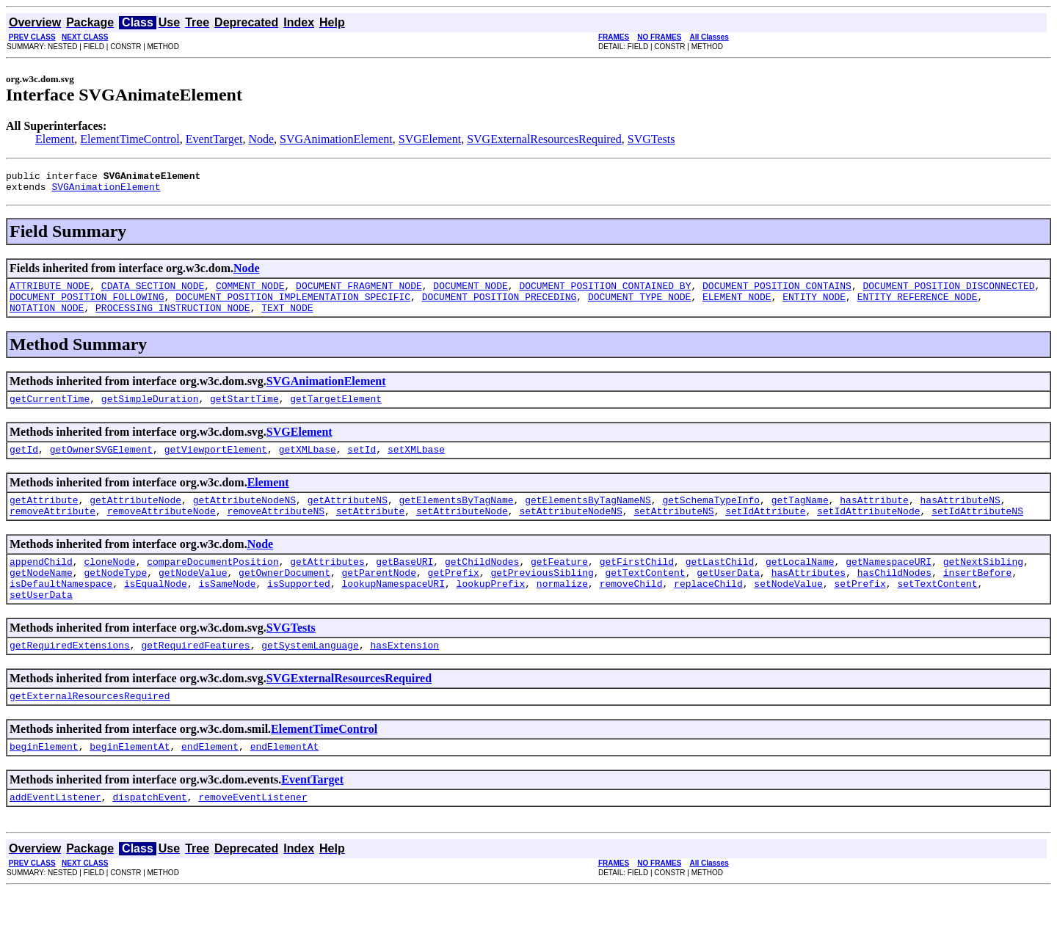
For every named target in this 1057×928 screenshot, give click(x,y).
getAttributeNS (348, 517)
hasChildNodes (894, 596)
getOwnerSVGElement (101, 464)
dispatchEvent (149, 834)
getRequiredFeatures (195, 675)
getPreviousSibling (541, 596)
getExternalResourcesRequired (90, 728)
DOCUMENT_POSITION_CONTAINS (776, 292)
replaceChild (708, 609)
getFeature (559, 583)
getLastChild (720, 583)
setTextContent (937, 609)
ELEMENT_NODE (736, 305)
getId (24, 464)
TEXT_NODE (287, 318)
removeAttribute (52, 530)
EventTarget (214, 139)
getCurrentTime (50, 411)
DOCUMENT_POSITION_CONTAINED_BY (605, 292)
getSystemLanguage (310, 675)
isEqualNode (155, 609)
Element (54, 139)
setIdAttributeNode (868, 530)
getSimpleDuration (150, 411)
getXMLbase (307, 464)
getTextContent (645, 596)
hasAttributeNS (960, 517)
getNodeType (115, 596)
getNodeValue (193, 596)
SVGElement (430, 139)
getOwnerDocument (284, 596)
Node (261, 139)
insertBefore (977, 596)
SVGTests (651, 139)
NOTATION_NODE (47, 318)
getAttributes (327, 583)
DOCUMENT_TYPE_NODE (639, 305)
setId (361, 464)
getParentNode (378, 596)
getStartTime (244, 411)
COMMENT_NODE (250, 292)
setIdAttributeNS (977, 530)
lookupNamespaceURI (392, 609)
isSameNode (226, 609)
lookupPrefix (491, 609)
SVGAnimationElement (336, 139)
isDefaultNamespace (61, 609)
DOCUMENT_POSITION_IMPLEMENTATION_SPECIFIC (292, 305)
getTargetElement (336, 411)
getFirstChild (637, 583)
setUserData (41, 622)
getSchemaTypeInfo (711, 517)
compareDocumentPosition (212, 583)
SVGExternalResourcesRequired (544, 139)
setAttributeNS (673, 530)
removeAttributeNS (275, 530)
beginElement (44, 781)
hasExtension (404, 675)
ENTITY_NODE (814, 305)
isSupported (298, 609)
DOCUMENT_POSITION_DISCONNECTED (948, 292)
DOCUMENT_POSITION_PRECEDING (499, 305)
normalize (562, 609)
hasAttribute (874, 517)
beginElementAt (130, 781)
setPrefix (859, 609)
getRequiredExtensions (70, 675)
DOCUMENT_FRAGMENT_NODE (359, 292)
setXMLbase (416, 464)
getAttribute (44, 517)
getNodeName (41, 596)
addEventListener (55, 834)
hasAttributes (808, 596)
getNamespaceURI (888, 583)
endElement (210, 781)
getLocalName (800, 583)
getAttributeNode (135, 517)
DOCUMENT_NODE (470, 292)
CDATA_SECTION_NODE (152, 292)
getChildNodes (482, 583)
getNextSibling (983, 583)
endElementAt (284, 781)
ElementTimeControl (129, 139)
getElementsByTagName (456, 517)
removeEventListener (252, 834)
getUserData (728, 596)
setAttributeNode (462, 530)
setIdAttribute (765, 530)
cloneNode (109, 583)
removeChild (631, 609)
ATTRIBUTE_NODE (50, 292)
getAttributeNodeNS (244, 517)
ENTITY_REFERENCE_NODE (917, 305)
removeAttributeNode (161, 530)
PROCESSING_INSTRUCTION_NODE (172, 318)
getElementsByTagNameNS (588, 517)
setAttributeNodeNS (570, 530)
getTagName (800, 517)
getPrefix (453, 596)
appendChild (41, 583)
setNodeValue (788, 609)
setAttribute (370, 530)
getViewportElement (215, 464)
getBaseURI (404, 583)
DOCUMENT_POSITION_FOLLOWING (87, 305)
